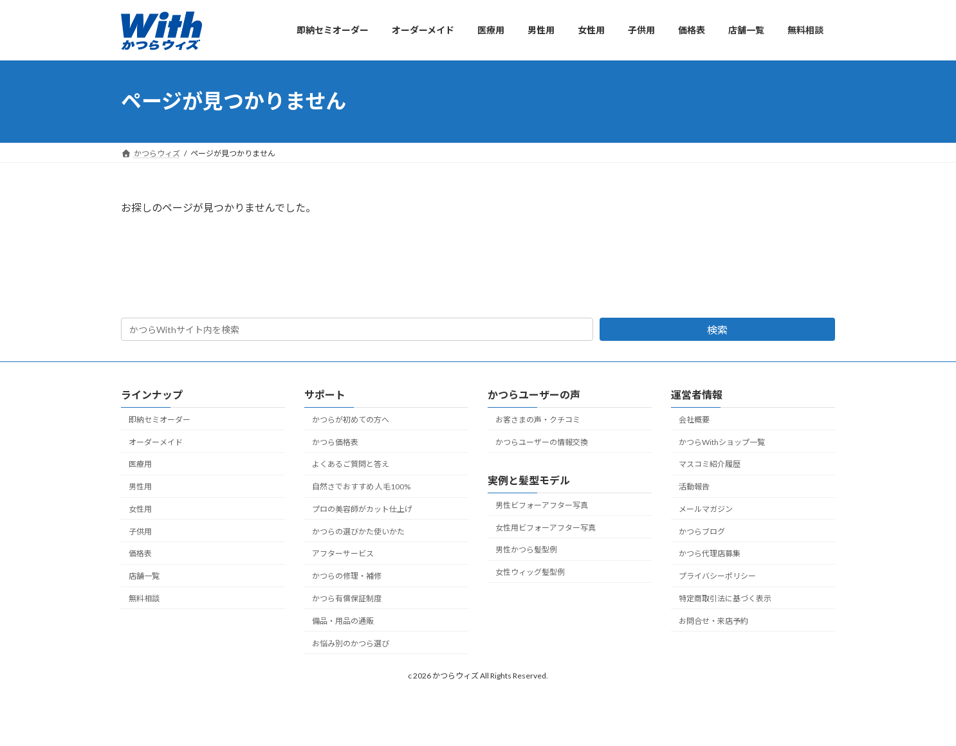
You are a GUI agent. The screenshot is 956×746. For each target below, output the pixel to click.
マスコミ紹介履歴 (709, 464)
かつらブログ (702, 531)
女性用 (140, 509)
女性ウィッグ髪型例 (530, 572)
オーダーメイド (156, 442)
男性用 (140, 486)
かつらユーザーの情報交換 (541, 442)
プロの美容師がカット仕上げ (362, 509)
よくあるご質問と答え (350, 464)
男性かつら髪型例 (526, 549)
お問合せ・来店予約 (713, 621)
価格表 (140, 554)
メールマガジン (706, 509)
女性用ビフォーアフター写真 (545, 527)
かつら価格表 (335, 442)
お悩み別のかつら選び (350, 643)
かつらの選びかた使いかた (358, 531)
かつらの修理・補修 (346, 576)
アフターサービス (343, 554)
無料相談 (144, 598)
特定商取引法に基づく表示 (725, 598)
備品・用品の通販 (343, 621)
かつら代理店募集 (709, 554)
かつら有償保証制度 (346, 598)
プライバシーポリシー (717, 576)
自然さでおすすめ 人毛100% (361, 486)
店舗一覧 (144, 576)
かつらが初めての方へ (350, 419)
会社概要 (694, 419)
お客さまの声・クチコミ (537, 419)
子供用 (140, 531)
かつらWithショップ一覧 (722, 442)
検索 (717, 329)
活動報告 (694, 486)
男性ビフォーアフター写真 (541, 505)
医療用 (140, 464)
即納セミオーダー (159, 419)
